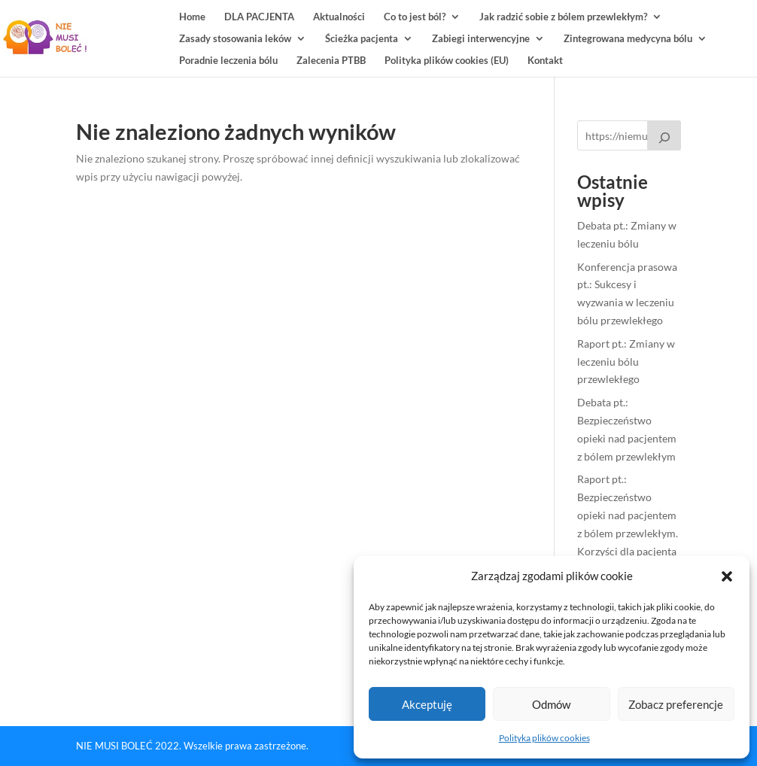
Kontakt (545, 60)
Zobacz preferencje (675, 704)
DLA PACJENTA (259, 17)
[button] (726, 576)
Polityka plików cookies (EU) (447, 60)
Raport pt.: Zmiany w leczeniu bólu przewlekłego (626, 361)
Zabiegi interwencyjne (481, 38)
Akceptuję (427, 704)
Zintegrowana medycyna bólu (628, 38)
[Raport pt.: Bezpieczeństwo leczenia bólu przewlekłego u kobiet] (664, 135)
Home (192, 17)
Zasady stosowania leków (235, 38)
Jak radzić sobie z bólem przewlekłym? (563, 17)
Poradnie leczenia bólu (228, 60)
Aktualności (339, 17)
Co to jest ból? (414, 17)
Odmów (551, 704)
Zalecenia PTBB (331, 60)
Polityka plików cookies (544, 737)
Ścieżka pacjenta (361, 38)
